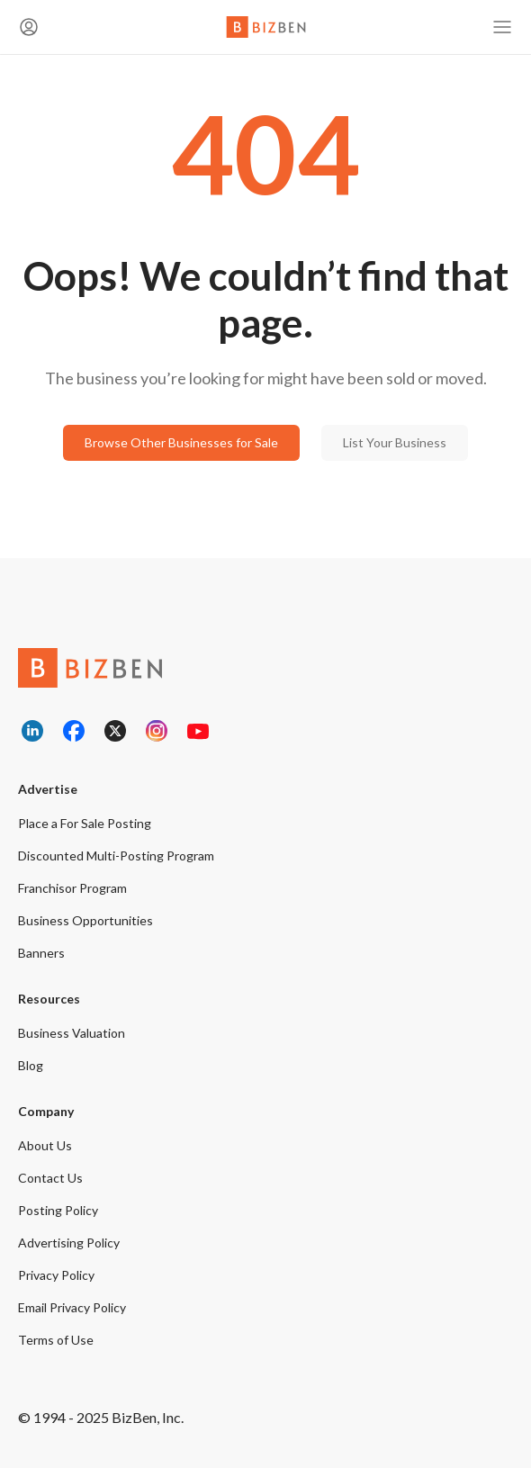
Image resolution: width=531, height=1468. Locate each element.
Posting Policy (58, 1210)
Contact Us (50, 1177)
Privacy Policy (56, 1275)
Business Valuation (71, 1032)
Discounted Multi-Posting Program (116, 855)
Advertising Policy (69, 1242)
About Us (45, 1145)
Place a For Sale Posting (84, 823)
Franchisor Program (72, 888)
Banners (41, 952)
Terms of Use (56, 1339)
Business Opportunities (85, 920)
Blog (30, 1065)
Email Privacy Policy (72, 1307)
